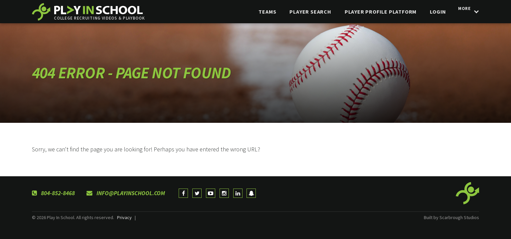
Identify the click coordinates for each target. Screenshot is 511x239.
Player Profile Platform (377, 11)
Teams (263, 11)
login (434, 11)
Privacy (124, 217)
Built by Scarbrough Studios (451, 217)
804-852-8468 (53, 193)
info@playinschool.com (125, 193)
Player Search (306, 11)
